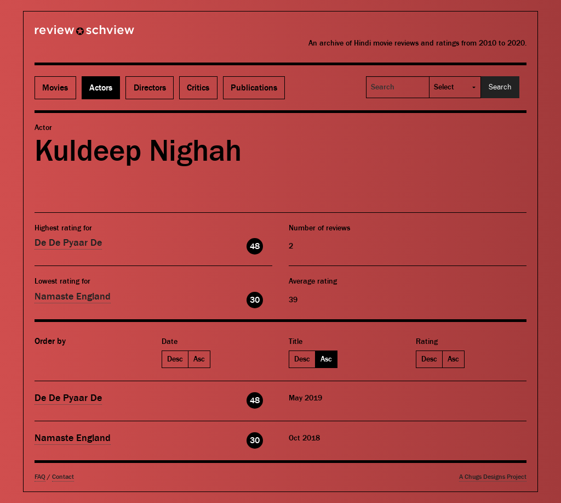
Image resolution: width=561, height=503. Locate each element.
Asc (199, 359)
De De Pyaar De (68, 242)
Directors (150, 87)
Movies (55, 87)
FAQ (40, 477)
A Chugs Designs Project (492, 477)
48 (255, 246)
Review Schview (66, 34)
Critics (198, 87)
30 (255, 300)
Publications (254, 87)
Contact (63, 477)
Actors (100, 87)
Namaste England (73, 296)
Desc (175, 359)
